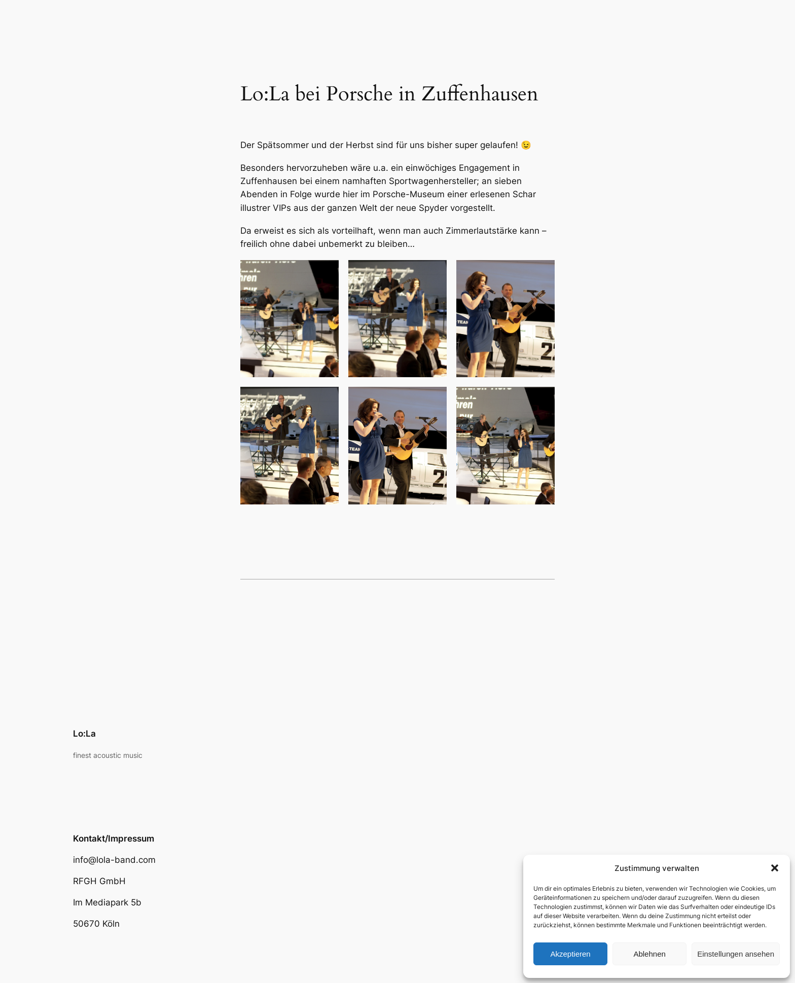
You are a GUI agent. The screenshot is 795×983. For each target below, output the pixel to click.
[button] (775, 868)
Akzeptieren (570, 954)
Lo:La (84, 734)
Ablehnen (649, 954)
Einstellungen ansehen (735, 954)
